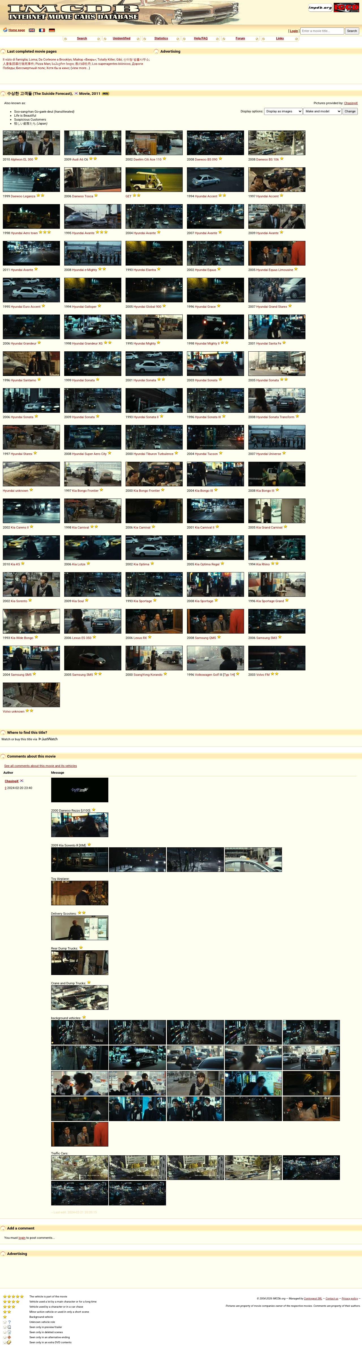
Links (280, 38)
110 (158, 159)
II (218, 343)
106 (276, 159)
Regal (215, 564)
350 (88, 638)
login (22, 1238)
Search (82, 38)
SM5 (28, 675)
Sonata (89, 380)
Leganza (29, 196)
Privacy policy (350, 1298)
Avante (89, 233)
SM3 (274, 638)
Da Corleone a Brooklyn (55, 59)
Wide (19, 638)
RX (145, 638)
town (34, 233)
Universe (275, 454)
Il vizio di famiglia (15, 59)
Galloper (90, 307)
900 (158, 307)
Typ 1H (229, 675)
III (219, 417)
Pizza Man (42, 64)
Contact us (332, 1298)
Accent (212, 196)
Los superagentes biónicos (111, 64)
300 (30, 159)
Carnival (83, 527)
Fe (279, 343)
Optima (144, 564)
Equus (211, 270)
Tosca (89, 196)
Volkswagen (203, 675)
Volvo (260, 675)
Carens (21, 527)
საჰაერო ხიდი (63, 64)
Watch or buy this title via (29, 739)
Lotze (81, 564)
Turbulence (165, 454)
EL (25, 159)
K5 (18, 564)
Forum (240, 38)
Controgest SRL (313, 1298)
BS (209, 159)
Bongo (82, 491)
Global (150, 307)
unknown (21, 491)
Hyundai (200, 196)
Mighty (92, 270)
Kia (74, 491)
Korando (156, 675)
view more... (80, 68)
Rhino (266, 564)
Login (294, 31)
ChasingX (351, 103)
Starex (282, 307)
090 (214, 159)
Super (89, 454)
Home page (16, 30)
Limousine (285, 270)
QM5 (212, 638)
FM (267, 675)
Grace (211, 307)
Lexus (76, 638)
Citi (146, 159)
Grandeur (29, 343)
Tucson (212, 454)
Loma (33, 59)
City (104, 454)
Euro (26, 307)
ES (83, 638)
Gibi (119, 59)
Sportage (145, 601)
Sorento (21, 601)
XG (100, 343)
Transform (286, 417)
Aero (26, 233)
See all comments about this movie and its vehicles (40, 766)
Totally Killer (106, 59)
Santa (273, 343)
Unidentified (121, 38)
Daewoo (200, 159)
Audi (75, 159)
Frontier (93, 491)
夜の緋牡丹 (83, 64)
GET (129, 196)
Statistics (161, 38)
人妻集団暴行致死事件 (18, 64)
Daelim (138, 159)
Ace (152, 159)
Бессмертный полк (30, 68)
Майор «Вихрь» (84, 59)
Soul (80, 601)
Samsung (201, 638)
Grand (273, 307)
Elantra (151, 270)
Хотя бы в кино (57, 68)
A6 (81, 159)
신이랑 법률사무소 (136, 59)
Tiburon (151, 454)
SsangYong (141, 675)
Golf (216, 675)
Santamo (29, 380)
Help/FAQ (201, 38)
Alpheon (16, 159)
